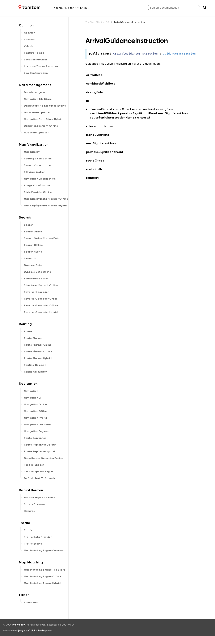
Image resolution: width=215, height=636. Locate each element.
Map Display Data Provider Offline (46, 198)
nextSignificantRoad (104, 143)
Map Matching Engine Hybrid (42, 583)
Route (28, 331)
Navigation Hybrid (35, 417)
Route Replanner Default (40, 444)
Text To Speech (34, 464)
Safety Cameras (34, 504)
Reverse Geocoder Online (41, 298)
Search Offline (33, 245)
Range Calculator (35, 371)
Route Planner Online (37, 344)
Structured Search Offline (41, 285)
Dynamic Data (33, 265)
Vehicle (28, 46)
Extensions (31, 602)
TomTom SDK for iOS (97, 22)
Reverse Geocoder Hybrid (41, 312)
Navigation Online (35, 404)
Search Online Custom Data (42, 238)
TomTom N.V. (18, 624)
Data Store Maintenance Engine (45, 105)
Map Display (31, 151)
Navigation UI (32, 397)
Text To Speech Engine (39, 471)
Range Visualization (37, 185)
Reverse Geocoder (36, 292)
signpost (94, 178)
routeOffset (97, 160)
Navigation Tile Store (38, 99)
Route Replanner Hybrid (39, 451)
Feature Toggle (34, 52)
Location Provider (35, 59)
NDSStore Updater (36, 132)
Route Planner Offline (38, 351)
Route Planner (33, 338)
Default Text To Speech (39, 478)
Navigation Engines (36, 431)
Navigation (31, 391)
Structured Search (36, 278)
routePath (96, 169)
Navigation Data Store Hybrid (43, 119)
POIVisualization (34, 172)
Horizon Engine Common (39, 497)
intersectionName (101, 126)
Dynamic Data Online (37, 271)
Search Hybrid (33, 251)
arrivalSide (96, 75)
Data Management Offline (41, 125)
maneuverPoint (99, 135)
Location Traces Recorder (41, 66)
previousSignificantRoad (106, 152)
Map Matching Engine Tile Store (44, 569)
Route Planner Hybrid (37, 358)
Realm (41, 630)
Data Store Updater (37, 112)
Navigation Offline (36, 411)
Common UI (31, 39)
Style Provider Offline (38, 192)
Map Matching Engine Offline (42, 576)
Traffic (28, 530)
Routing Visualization (37, 158)
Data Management (36, 92)
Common (29, 32)
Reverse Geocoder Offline (41, 305)
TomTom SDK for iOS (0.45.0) (46, 8)
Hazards (29, 511)
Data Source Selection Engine (43, 458)
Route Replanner (35, 438)
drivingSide (96, 92)
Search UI (30, 258)
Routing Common (35, 365)
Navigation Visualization (39, 178)
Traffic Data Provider (38, 537)
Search (28, 224)
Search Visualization (37, 165)
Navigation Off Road (37, 424)
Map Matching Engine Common (43, 550)
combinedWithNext (102, 83)
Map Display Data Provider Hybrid (45, 205)
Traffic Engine (33, 543)
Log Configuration (36, 73)
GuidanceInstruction (179, 53)
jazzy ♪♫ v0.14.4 (26, 630)
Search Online (33, 231)
